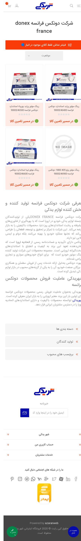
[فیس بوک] (72, 479)
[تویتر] (51, 479)
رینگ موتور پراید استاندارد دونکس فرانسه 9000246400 (60, 108)
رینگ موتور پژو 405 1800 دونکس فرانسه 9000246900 (60, 172)
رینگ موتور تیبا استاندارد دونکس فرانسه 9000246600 (20, 172)
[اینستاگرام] (16, 479)
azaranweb (48, 523)
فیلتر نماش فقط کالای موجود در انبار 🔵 (40, 45)
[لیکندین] (65, 479)
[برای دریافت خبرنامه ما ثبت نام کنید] (45, 412)
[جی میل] (43, 479)
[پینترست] (9, 479)
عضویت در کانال (69, 531)
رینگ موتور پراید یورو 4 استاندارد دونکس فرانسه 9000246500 (21, 108)
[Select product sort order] (41, 55)
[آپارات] (57, 479)
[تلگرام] (23, 479)
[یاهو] (36, 479)
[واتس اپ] (29, 479)
